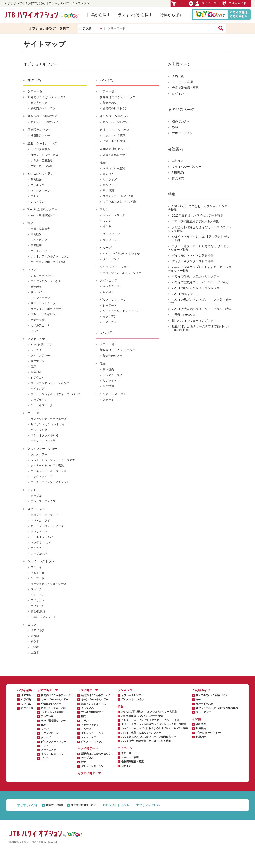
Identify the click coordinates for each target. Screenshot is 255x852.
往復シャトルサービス (44, 154)
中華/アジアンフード (43, 616)
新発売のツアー (40, 102)
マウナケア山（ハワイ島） (119, 196)
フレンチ (36, 589)
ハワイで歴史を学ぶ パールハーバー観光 (200, 282)
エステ (35, 196)
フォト (31, 489)
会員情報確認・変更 (185, 87)
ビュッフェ (37, 572)
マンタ (107, 220)
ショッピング (39, 239)
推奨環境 (178, 178)
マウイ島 (106, 333)
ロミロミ (36, 548)
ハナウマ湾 (37, 319)
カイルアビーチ (40, 325)
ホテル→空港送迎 (42, 160)
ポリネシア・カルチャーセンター (51, 256)
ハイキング (37, 185)
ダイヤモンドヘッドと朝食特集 (193, 255)
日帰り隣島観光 (40, 228)
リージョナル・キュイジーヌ (49, 583)
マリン (31, 269)
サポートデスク (182, 133)
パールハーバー (40, 250)
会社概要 (178, 161)
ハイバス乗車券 (40, 149)
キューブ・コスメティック (47, 526)
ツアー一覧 (34, 91)
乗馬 (33, 366)
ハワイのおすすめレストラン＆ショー (197, 288)
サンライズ (110, 179)
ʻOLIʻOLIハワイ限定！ (42, 173)
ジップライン (39, 399)
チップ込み (47, 716)
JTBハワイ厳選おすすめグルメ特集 (195, 221)
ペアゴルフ (37, 630)
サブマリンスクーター (44, 303)
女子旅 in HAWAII (183, 314)
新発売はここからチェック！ (46, 97)
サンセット (110, 185)
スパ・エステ (36, 509)
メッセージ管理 (182, 82)
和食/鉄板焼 (38, 611)
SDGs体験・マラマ (43, 344)
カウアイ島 (27, 708)
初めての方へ (181, 121)
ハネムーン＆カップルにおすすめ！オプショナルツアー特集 (154, 728)
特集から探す (171, 15)
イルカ (35, 330)
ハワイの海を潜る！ (185, 294)
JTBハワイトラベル (116, 805)
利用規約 (178, 172)
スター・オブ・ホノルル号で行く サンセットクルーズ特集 (153, 724)
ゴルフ (31, 624)
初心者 (35, 641)
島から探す (100, 15)
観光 (30, 223)
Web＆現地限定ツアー (42, 209)
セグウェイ (37, 377)
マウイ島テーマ (87, 748)
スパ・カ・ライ (40, 520)
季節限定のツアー (39, 129)
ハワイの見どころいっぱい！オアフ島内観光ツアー (149, 736)
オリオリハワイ (27, 805)
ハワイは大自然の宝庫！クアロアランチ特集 (201, 309)
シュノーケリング (42, 275)
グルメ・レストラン (40, 561)
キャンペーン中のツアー (43, 116)
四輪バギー (37, 372)
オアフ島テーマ (47, 690)
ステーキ (36, 567)
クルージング (39, 429)
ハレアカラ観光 (112, 375)
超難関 (35, 636)
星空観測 (36, 245)
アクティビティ (37, 338)
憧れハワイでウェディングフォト (194, 320)
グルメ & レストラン (132, 699)
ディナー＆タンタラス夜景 (47, 465)
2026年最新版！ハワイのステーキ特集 (197, 215)
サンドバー (37, 292)
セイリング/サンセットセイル (49, 424)
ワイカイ (36, 350)
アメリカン (37, 600)
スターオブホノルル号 (44, 435)
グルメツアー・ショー (42, 448)
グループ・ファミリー (44, 501)
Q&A (175, 127)
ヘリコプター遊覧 (114, 168)
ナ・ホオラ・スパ (42, 537)
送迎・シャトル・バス (42, 143)
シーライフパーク (42, 405)
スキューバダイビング (44, 314)
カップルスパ (39, 553)
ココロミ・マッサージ (44, 515)
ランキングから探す (135, 15)
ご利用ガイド (234, 3)
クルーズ (33, 413)
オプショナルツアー (132, 695)
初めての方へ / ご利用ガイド (211, 695)
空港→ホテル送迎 (42, 166)
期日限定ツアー (40, 135)
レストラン (37, 201)
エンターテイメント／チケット (50, 482)
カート (182, 3)
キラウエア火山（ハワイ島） (49, 261)
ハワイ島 (106, 80)
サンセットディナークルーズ (49, 418)
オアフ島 (34, 80)
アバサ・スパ (39, 531)
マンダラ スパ (40, 542)
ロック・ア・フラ (42, 476)
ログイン (178, 93)
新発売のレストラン (43, 108)
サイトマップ (203, 712)
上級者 (35, 652)
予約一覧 (178, 76)
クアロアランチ (40, 355)
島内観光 (36, 179)
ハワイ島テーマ (87, 690)
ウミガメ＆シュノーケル (46, 281)
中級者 (35, 647)
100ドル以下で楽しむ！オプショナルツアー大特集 (149, 711)
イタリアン (37, 594)
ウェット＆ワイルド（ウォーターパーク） (57, 394)
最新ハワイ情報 (54, 805)
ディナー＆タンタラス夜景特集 (193, 261)
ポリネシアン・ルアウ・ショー (50, 471)
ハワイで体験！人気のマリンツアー (196, 276)
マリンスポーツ (40, 190)
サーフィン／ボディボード (47, 308)
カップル (36, 495)
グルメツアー (39, 454)
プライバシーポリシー (187, 166)
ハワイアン (37, 605)
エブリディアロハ (148, 805)
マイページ (206, 3)
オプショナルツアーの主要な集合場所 (217, 708)
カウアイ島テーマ (89, 773)
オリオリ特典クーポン (83, 805)
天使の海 (36, 286)
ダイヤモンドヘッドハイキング (50, 383)
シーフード (37, 578)
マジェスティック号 (43, 440)
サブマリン (37, 361)
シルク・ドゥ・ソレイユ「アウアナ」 (54, 460)
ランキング (125, 690)
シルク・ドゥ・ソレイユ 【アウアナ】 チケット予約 (150, 720)
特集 (120, 706)
